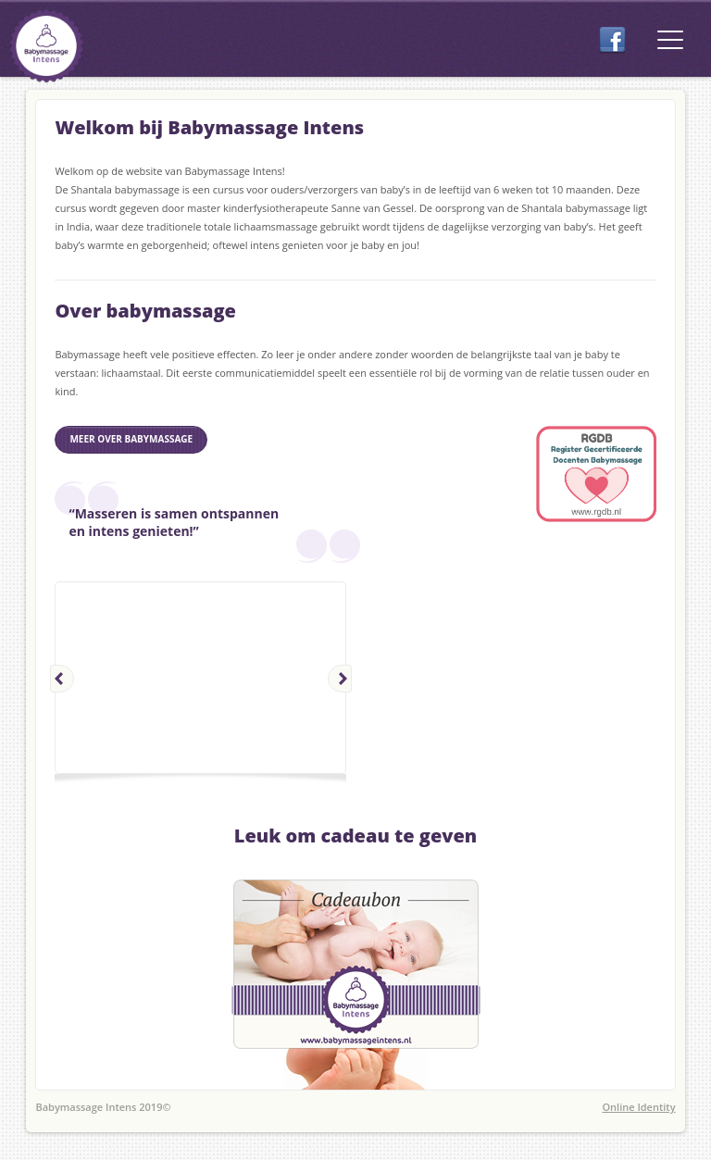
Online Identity (638, 1107)
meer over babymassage (131, 438)
